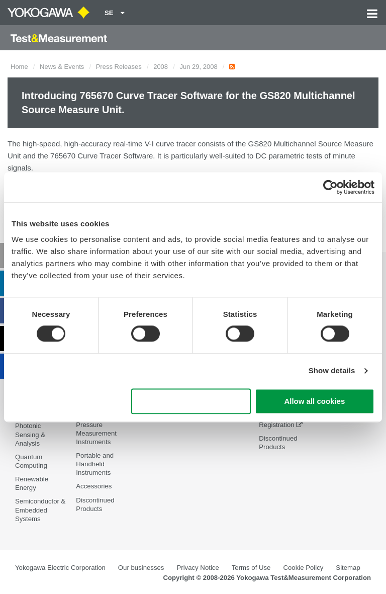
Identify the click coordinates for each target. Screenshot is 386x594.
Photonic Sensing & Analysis (30, 434)
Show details (332, 371)
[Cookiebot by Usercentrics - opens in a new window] (330, 187)
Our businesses (141, 567)
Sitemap (348, 567)
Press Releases (119, 66)
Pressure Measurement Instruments (96, 433)
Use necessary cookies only (191, 401)
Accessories (94, 486)
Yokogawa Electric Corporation (60, 567)
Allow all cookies (314, 401)
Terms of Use (251, 567)
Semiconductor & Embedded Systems (40, 510)
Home (19, 66)
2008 (160, 66)
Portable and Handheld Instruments (95, 464)
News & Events (62, 66)
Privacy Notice (197, 567)
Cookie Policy (303, 567)
